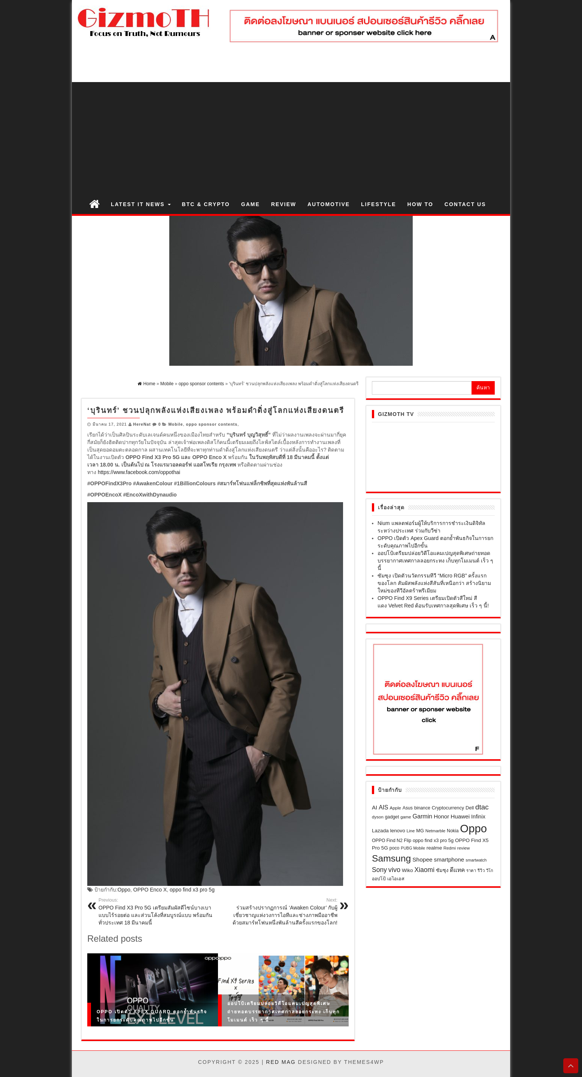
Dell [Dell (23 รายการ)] (470, 808)
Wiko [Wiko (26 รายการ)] (407, 870)
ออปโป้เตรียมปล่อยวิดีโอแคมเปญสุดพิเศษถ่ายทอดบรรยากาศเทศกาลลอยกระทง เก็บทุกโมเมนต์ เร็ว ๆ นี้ (283, 1011)
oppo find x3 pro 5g (192, 890)
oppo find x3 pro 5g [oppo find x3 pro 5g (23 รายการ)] (433, 840)
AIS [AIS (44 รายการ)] (383, 807)
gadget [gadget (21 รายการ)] (392, 817)
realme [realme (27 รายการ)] (434, 848)
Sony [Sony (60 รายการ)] (379, 870)
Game (250, 204)
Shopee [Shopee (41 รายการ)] (422, 859)
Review (283, 204)
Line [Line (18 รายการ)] (411, 831)
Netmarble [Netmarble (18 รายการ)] (435, 831)
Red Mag (280, 1062)
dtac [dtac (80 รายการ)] (482, 807)
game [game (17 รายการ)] (405, 817)
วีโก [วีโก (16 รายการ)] (489, 870)
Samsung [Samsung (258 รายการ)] (391, 858)
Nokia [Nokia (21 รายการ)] (452, 830)
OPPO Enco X (150, 890)
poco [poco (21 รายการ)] (394, 848)
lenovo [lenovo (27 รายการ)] (397, 830)
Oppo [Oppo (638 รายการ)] (473, 828)
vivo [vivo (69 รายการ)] (394, 870)
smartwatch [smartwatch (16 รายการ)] (476, 860)
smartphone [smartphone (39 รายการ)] (449, 859)
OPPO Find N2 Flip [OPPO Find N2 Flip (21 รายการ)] (391, 840)
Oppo (124, 890)
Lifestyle (378, 204)
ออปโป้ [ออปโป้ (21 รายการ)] (379, 878)
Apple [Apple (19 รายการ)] (395, 808)
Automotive (328, 204)
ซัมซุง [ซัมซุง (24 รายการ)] (442, 870)
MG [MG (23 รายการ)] (420, 830)
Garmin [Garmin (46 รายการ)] (423, 816)
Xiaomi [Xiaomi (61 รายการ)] (425, 870)
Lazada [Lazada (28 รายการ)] (380, 830)
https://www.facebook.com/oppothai (139, 472)
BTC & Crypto (206, 204)
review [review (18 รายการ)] (463, 848)
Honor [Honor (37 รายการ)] (441, 816)
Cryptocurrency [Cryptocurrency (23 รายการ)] (448, 808)
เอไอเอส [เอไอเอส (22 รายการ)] (395, 878)
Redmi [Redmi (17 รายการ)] (449, 848)
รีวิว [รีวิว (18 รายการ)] (481, 870)
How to (420, 204)
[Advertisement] (291, 138)
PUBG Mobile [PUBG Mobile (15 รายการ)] (413, 848)
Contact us (465, 204)
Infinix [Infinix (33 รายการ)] (478, 817)
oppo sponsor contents (211, 424)
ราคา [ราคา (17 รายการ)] (471, 870)
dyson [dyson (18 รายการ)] (378, 817)
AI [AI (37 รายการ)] (374, 807)
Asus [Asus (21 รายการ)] (408, 808)
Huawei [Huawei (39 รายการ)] (460, 816)
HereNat (142, 424)
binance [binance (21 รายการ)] (422, 808)
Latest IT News (141, 204)
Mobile (175, 424)
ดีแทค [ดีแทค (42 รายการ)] (457, 870)
